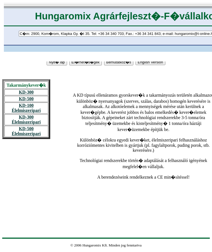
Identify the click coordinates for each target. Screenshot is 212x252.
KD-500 (26, 98)
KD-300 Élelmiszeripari (26, 119)
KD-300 (26, 92)
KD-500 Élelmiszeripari (26, 131)
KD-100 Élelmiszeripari (26, 108)
